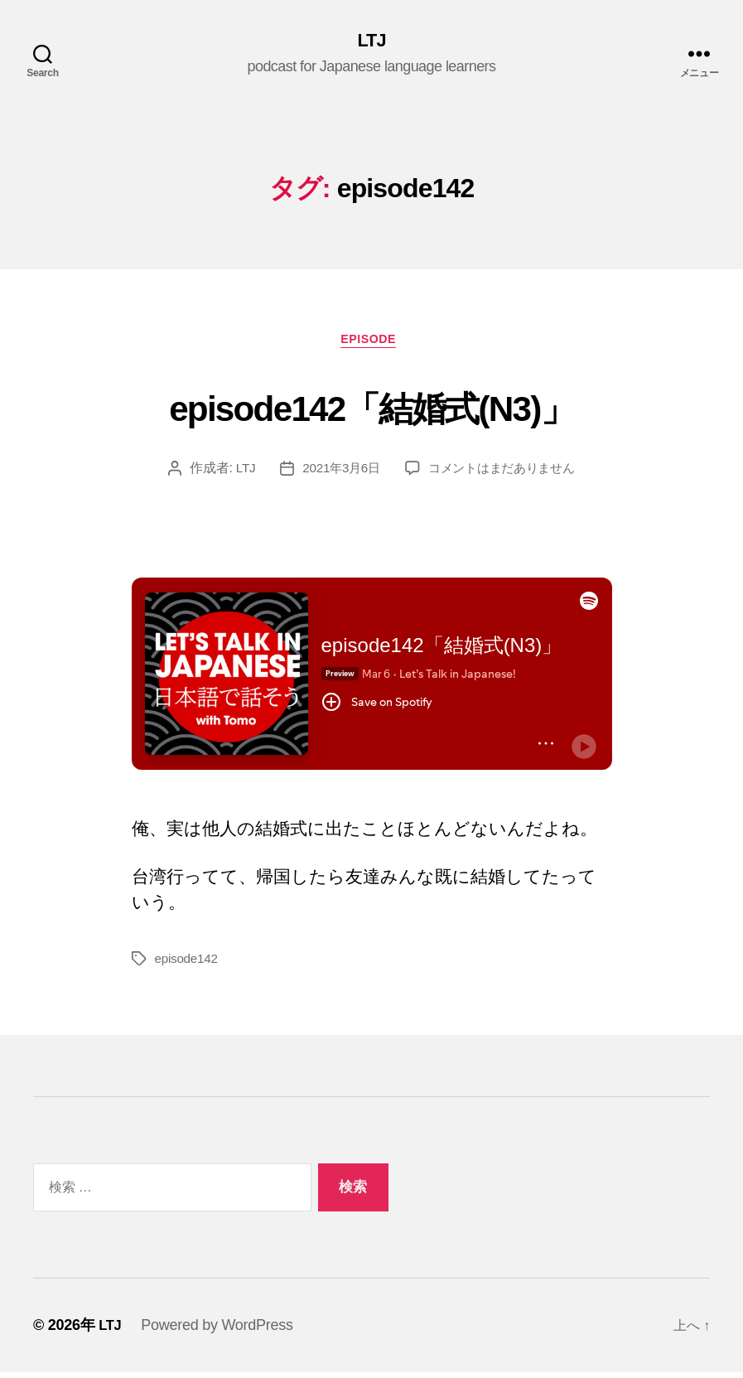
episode (371, 344)
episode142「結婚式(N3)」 (371, 408)
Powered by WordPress (219, 1330)
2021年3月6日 (337, 474)
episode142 (188, 964)
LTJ (372, 41)
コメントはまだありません (504, 474)
